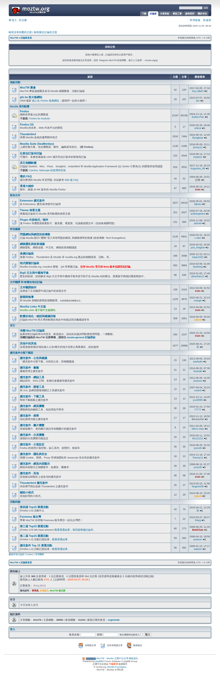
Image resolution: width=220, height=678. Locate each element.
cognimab (114, 619)
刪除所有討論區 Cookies (21, 554)
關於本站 (202, 13)
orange (198, 300)
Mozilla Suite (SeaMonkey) (37, 143)
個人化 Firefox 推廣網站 (45, 100)
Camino (33, 170)
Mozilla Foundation (116, 667)
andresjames (198, 213)
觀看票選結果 (62, 529)
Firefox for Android (39, 118)
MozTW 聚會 (28, 87)
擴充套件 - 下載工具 (32, 396)
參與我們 (189, 13)
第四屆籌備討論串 (83, 529)
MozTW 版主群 (57, 590)
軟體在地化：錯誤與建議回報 (38, 316)
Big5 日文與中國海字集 (34, 272)
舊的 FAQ (26, 176)
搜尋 (207, 20)
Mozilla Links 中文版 (33, 306)
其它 (12, 325)
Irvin (197, 189)
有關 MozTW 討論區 (32, 330)
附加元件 (15, 195)
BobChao (197, 529)
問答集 (195, 20)
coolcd (197, 390)
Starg (198, 520)
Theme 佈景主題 (30, 210)
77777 (197, 409)
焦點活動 (15, 82)
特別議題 (15, 229)
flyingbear (197, 137)
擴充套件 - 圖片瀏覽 (32, 425)
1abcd (197, 319)
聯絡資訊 (133, 658)
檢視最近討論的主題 (45, 32)
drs (198, 100)
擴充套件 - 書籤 (29, 367)
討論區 (153, 13)
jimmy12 (197, 147)
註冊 (23, 20)
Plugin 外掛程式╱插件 (34, 219)
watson (198, 549)
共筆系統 (164, 13)
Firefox (24, 111)
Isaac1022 (198, 257)
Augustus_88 (197, 168)
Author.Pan (198, 117)
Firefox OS (27, 124)
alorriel (198, 223)
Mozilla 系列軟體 (19, 106)
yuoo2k (198, 448)
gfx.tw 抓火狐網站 (31, 97)
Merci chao (198, 428)
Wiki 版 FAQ (71, 180)
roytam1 (197, 157)
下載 (144, 13)
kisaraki (198, 371)
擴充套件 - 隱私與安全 (33, 454)
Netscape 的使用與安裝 (52, 170)
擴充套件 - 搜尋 (29, 415)
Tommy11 (197, 457)
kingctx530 (198, 486)
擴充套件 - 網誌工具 (32, 377)
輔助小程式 (27, 492)
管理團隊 (39, 554)
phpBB (98, 661)
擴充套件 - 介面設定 (32, 444)
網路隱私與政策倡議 (32, 244)
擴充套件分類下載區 (21, 352)
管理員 (35, 590)
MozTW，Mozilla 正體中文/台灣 (112, 658)
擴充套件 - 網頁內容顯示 (35, 463)
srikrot (197, 128)
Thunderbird (28, 134)
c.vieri (198, 238)
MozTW (39, 9)
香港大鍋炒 (27, 186)
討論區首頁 (26, 38)
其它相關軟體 (28, 162)
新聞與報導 (27, 297)
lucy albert (198, 91)
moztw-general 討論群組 (81, 337)
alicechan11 (197, 276)
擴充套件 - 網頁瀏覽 (32, 406)
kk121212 (197, 438)
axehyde (197, 361)
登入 (13, 20)
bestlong (197, 266)
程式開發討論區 (29, 263)
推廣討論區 (27, 253)
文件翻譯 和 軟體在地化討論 (26, 282)
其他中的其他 (28, 343)
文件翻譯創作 (28, 287)
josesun (198, 380)
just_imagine (198, 247)
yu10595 (198, 400)
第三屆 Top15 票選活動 (34, 526)
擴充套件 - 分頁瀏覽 (32, 434)
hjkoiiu (197, 204)
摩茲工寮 (177, 13)
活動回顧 (15, 501)
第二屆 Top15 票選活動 (34, 535)
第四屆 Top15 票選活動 (34, 507)
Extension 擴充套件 (32, 200)
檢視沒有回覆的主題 (20, 32)
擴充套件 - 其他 (29, 473)
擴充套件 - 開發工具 (32, 386)
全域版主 (44, 590)
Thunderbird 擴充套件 (34, 482)
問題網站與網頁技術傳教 (35, 234)
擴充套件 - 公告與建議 (33, 358)
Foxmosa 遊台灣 (30, 516)
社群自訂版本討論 (31, 153)
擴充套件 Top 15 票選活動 (36, 545)
